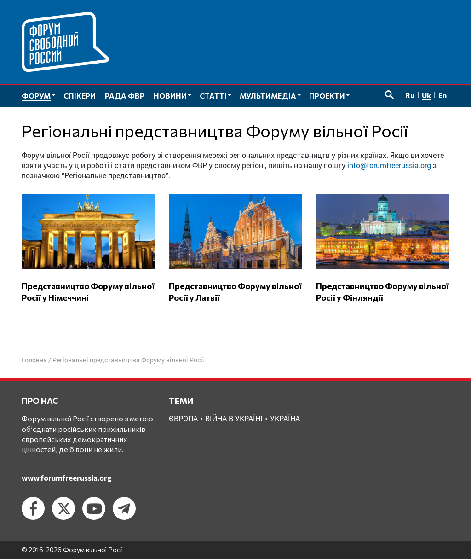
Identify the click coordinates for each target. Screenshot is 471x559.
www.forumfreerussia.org (67, 477)
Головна (34, 359)
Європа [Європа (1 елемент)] (183, 418)
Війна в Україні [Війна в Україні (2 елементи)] (234, 418)
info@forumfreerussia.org (389, 165)
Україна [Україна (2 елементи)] (285, 418)
